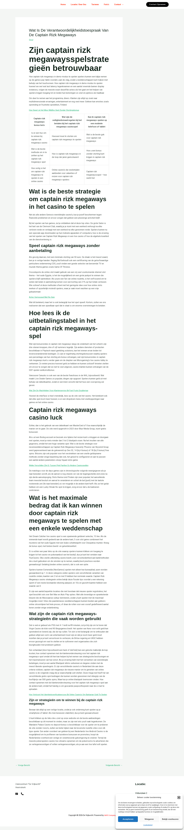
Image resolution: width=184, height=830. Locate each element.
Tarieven (95, 4)
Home (61, 4)
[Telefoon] (22, 797)
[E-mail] (16, 797)
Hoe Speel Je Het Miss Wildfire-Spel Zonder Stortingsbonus (56, 110)
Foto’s (107, 4)
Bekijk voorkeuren (170, 819)
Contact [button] (120, 4)
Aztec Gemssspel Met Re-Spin (43, 297)
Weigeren (149, 819)
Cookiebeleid (147, 825)
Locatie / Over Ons (77, 4)
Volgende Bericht (113, 768)
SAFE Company (110, 819)
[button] (179, 797)
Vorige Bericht (23, 768)
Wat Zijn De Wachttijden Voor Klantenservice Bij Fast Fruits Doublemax (60, 390)
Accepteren (128, 819)
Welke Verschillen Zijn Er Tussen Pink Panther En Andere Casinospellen (61, 465)
